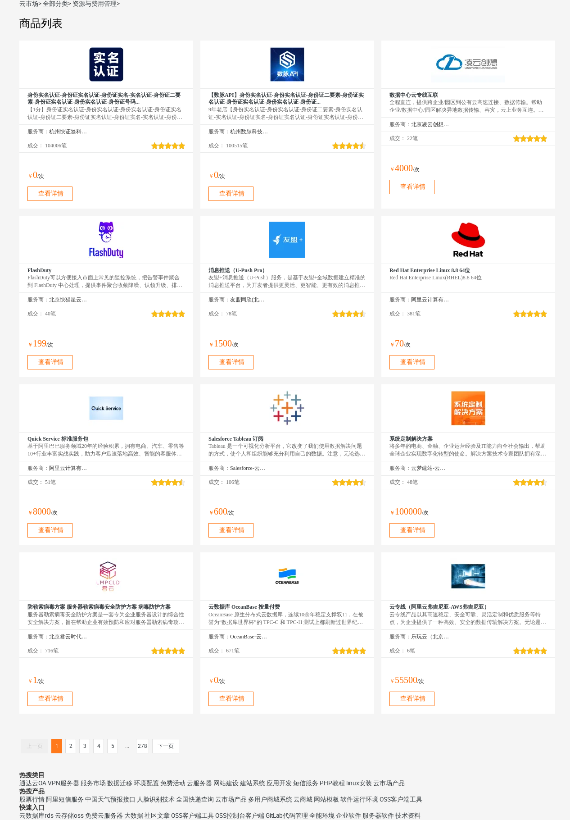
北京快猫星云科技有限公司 (68, 299)
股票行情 (32, 799)
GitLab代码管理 (287, 815)
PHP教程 (332, 783)
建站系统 (252, 783)
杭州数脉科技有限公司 (249, 131)
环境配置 (146, 783)
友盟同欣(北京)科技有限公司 (249, 299)
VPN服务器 (63, 783)
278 (142, 746)
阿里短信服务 (65, 799)
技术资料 (408, 815)
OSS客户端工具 (401, 799)
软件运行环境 (359, 799)
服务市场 (93, 783)
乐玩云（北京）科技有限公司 (430, 636)
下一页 (166, 746)
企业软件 (348, 815)
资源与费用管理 (94, 3)
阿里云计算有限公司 (430, 299)
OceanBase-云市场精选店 (249, 636)
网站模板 (326, 799)
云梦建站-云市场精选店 (430, 468)
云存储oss (69, 815)
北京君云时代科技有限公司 (68, 636)
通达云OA (32, 783)
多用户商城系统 (270, 799)
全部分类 (55, 3)
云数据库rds (36, 815)
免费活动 (172, 783)
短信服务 (305, 783)
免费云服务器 (104, 815)
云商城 (303, 799)
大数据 (133, 815)
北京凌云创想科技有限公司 (430, 124)
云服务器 (199, 783)
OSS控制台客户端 (239, 815)
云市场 (28, 3)
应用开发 (279, 783)
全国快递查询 (195, 799)
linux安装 (359, 783)
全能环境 (322, 815)
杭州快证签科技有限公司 (68, 131)
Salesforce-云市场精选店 (249, 468)
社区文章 (157, 815)
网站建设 (226, 783)
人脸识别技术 (156, 799)
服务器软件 (378, 815)
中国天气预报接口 (110, 799)
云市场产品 (389, 783)
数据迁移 (119, 783)
